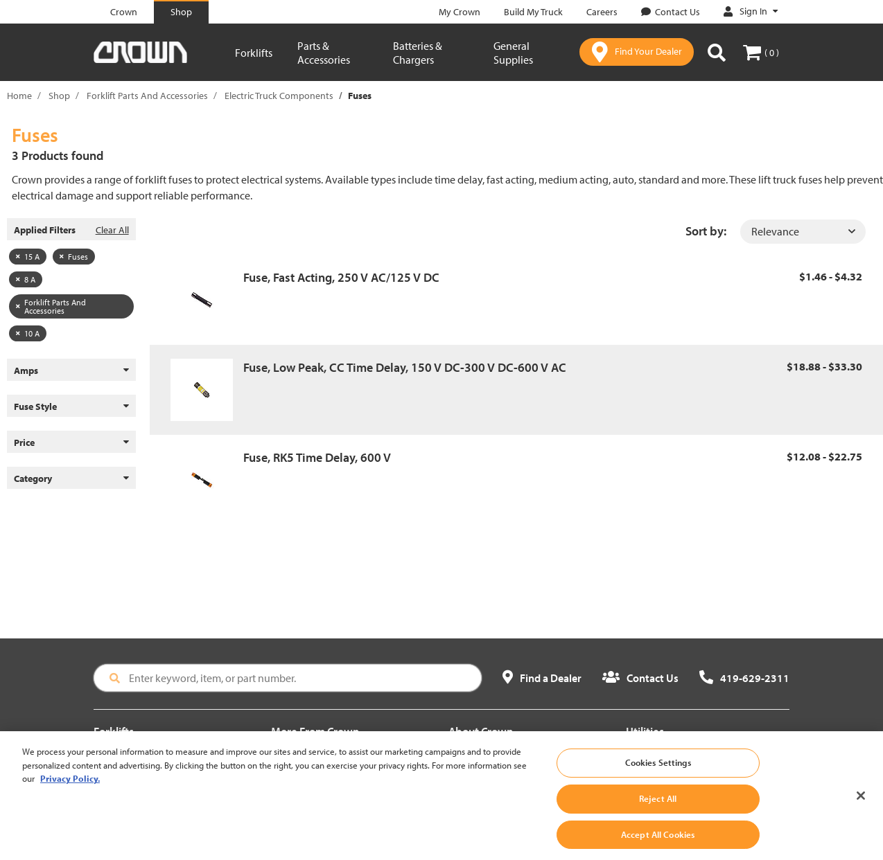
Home (19, 95)
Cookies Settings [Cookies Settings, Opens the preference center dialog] (658, 774)
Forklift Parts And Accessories (147, 95)
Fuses (74, 256)
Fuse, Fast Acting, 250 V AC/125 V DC (341, 277)
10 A (28, 333)
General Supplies (513, 52)
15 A (28, 256)
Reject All (657, 810)
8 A (25, 279)
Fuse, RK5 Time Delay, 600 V (317, 457)
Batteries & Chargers (417, 52)
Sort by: (705, 231)
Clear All (112, 230)
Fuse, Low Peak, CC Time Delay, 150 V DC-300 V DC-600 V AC (404, 367)
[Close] (861, 807)
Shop (59, 95)
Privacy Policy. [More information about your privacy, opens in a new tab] (70, 790)
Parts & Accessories (323, 52)
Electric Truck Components (279, 95)
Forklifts (253, 53)
